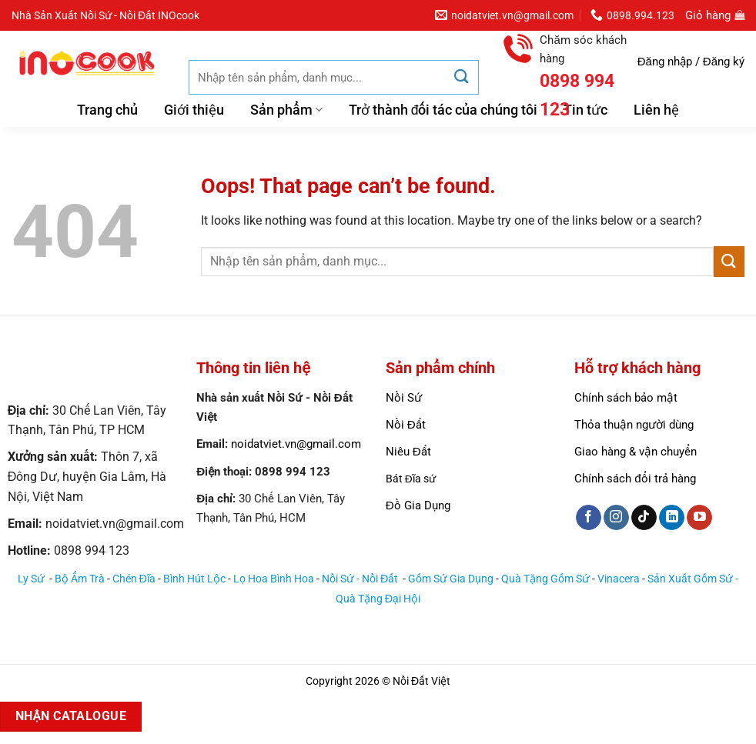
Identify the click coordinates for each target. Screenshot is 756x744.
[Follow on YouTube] (699, 518)
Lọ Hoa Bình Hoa (273, 579)
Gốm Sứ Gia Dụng (450, 579)
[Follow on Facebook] (588, 518)
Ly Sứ (32, 579)
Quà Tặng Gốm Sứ (545, 579)
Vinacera (618, 579)
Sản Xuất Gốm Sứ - (692, 579)
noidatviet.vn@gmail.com (296, 444)
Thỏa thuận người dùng (634, 425)
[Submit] (461, 77)
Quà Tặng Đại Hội (378, 599)
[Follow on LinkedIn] (671, 518)
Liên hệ (656, 110)
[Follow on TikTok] (644, 518)
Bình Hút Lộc (194, 579)
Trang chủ (107, 110)
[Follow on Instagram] (616, 518)
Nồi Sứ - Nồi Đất (361, 579)
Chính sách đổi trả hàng (634, 478)
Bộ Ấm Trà (80, 579)
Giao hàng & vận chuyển (635, 452)
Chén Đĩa (134, 579)
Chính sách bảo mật (625, 398)
